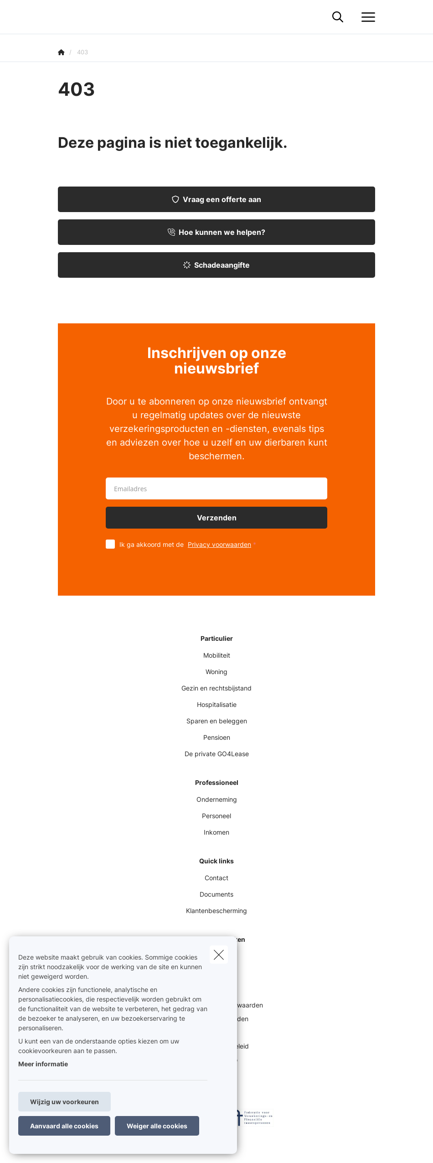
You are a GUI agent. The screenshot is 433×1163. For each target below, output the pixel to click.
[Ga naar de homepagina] (63, 17)
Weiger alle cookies (157, 1126)
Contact (216, 878)
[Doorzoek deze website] (338, 17)
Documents (216, 894)
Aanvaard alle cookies (64, 1126)
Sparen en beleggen (216, 721)
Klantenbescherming (216, 910)
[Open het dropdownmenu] (366, 17)
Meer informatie (43, 1064)
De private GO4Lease (217, 754)
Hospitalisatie (217, 704)
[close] (219, 954)
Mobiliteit (216, 655)
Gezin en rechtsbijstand (216, 688)
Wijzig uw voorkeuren (64, 1102)
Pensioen (216, 737)
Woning (216, 671)
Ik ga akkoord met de (189, 544)
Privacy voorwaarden (219, 544)
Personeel (216, 816)
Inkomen (216, 832)
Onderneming (216, 799)
